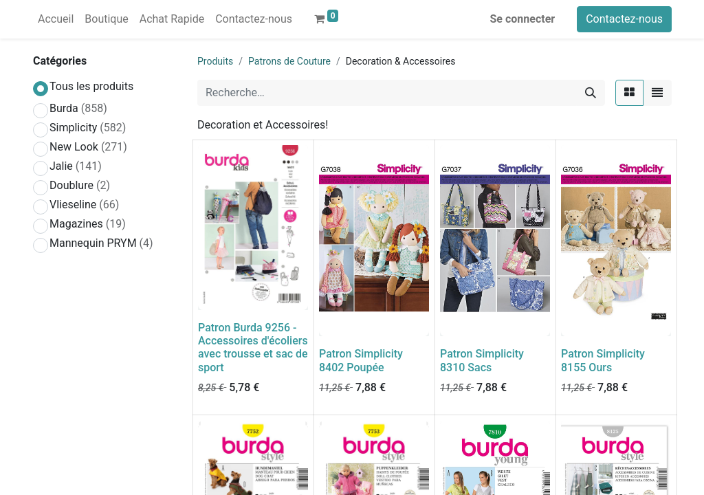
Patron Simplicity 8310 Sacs (482, 360)
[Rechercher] (590, 93)
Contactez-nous (624, 18)
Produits (215, 61)
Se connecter (523, 18)
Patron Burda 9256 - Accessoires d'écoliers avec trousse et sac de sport (253, 347)
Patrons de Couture (289, 61)
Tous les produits (91, 86)
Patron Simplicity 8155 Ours (603, 360)
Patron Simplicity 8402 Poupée (361, 360)
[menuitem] (55, 19)
